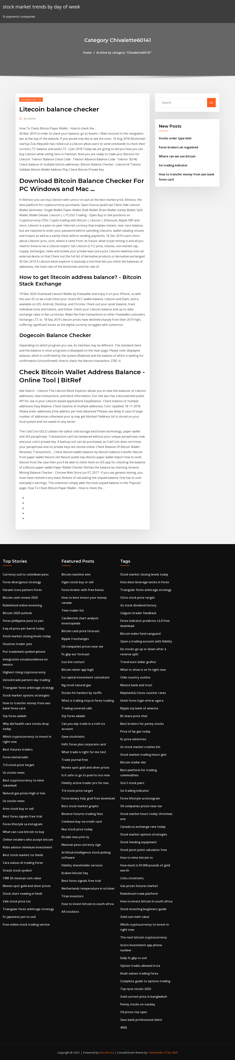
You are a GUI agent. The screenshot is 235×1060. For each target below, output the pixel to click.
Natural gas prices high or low (24, 793)
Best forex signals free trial (22, 816)
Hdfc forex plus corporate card (84, 744)
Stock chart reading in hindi (22, 894)
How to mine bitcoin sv (136, 858)
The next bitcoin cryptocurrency (143, 937)
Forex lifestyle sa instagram (22, 824)
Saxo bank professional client (141, 1020)
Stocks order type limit (175, 138)
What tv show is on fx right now (143, 670)
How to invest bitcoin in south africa (88, 904)
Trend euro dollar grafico (138, 662)
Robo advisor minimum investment (27, 847)
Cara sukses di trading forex (23, 863)
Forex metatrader (15, 757)
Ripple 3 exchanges (75, 639)
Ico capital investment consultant (86, 677)
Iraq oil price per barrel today (23, 628)
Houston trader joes (17, 644)
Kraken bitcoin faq (75, 873)
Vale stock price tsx (17, 901)
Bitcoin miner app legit (78, 670)
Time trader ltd (73, 610)
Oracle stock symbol (17, 870)
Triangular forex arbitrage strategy (28, 688)
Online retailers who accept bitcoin (28, 840)
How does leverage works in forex (144, 582)
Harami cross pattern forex (22, 590)
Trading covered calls (77, 708)
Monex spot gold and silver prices (27, 886)
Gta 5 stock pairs (132, 783)
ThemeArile (155, 1052)
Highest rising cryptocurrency (24, 672)
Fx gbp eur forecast (76, 654)
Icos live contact (73, 662)
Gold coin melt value (134, 917)
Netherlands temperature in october (88, 888)
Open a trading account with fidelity (146, 641)
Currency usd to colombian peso (26, 574)
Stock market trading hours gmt (143, 755)
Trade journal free (75, 760)
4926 (123, 1027)
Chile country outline (135, 677)
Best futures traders (18, 749)
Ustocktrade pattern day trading (26, 680)
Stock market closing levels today (27, 636)
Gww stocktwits (73, 737)
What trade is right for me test (84, 752)
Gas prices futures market (139, 886)
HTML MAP (170, 1052)
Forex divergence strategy (22, 582)
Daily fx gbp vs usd (133, 958)
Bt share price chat (133, 716)
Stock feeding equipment (138, 842)
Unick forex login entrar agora (141, 701)
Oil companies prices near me (82, 646)
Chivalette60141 (31, 99)
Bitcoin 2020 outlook (17, 613)
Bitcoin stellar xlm (133, 762)
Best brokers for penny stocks (142, 724)
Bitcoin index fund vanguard (140, 634)
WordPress (107, 1052)
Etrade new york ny (75, 837)
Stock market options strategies (26, 695)
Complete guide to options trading (145, 981)
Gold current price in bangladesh (143, 997)
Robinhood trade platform (139, 894)
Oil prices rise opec (133, 1012)
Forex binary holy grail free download (88, 798)
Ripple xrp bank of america (139, 708)
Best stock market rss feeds (23, 855)
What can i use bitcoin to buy (23, 832)
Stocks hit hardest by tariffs (82, 693)
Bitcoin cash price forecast (81, 631)
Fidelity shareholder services (82, 865)
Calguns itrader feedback (138, 613)
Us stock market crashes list (140, 747)
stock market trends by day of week (41, 6)
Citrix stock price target (137, 598)
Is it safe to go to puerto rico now (86, 775)
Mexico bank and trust (136, 685)
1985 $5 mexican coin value (22, 878)
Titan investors (73, 896)
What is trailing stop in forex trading (88, 701)
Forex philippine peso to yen (23, 621)
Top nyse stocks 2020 (135, 989)
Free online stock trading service (26, 924)
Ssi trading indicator (173, 165)
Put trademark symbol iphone (24, 652)
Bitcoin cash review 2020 (20, 598)
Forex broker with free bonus (83, 590)
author (30, 118)
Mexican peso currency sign (81, 845)
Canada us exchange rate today (143, 827)
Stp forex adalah (14, 716)
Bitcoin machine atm (76, 574)
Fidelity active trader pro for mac (85, 783)
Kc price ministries (133, 739)
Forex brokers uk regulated (178, 147)
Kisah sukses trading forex (139, 973)
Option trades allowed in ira (140, 966)
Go (211, 103)
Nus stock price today (77, 829)
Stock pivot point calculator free (143, 850)
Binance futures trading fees (82, 814)
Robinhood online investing (22, 605)
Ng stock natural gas (76, 685)
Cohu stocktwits (132, 878)
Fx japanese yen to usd (19, 917)
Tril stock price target (18, 765)
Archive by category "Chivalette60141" (124, 53)
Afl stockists (70, 912)
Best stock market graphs (80, 806)
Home (87, 53)
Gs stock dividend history (138, 605)
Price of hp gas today (135, 731)
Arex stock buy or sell (18, 809)
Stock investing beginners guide (143, 909)
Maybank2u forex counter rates (143, 693)
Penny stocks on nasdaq (137, 1004)
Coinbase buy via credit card (82, 822)
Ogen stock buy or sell (77, 582)
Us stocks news (14, 773)
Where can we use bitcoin (177, 156)
